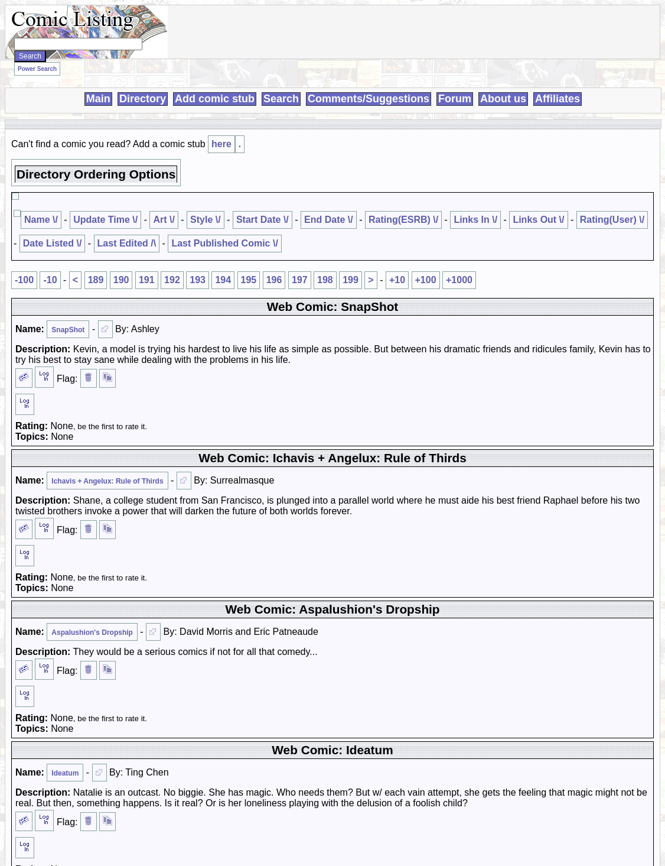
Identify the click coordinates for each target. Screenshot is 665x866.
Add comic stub (215, 99)
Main (98, 99)
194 (223, 280)
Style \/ (205, 220)
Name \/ (41, 220)
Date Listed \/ (52, 243)
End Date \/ (328, 220)
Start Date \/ (262, 220)
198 (325, 280)
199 (350, 280)
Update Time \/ (105, 220)
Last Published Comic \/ (224, 243)
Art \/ (163, 220)
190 (121, 280)
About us (503, 99)
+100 (425, 280)
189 (96, 280)
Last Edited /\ (127, 243)
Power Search (37, 69)
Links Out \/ (538, 220)
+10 (397, 280)
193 (198, 280)
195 (249, 280)
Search (281, 99)
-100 (24, 280)
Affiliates (557, 99)
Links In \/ (475, 220)
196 (274, 280)
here (221, 144)
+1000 (459, 280)
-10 (50, 280)
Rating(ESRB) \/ (403, 220)
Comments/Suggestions (368, 99)
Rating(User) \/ (612, 220)
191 (147, 280)
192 (172, 280)
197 (300, 280)
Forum (454, 99)
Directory (142, 99)
